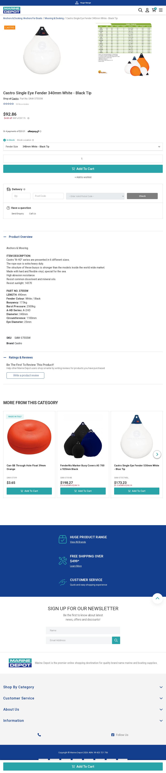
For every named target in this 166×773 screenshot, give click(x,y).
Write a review (22, 104)
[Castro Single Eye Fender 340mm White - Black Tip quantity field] (83, 159)
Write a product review (26, 375)
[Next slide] (157, 454)
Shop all (11, 98)
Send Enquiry (18, 213)
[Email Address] (83, 640)
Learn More (76, 566)
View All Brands (78, 542)
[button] (157, 598)
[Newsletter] (116, 640)
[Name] (83, 630)
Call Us (32, 213)
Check (142, 196)
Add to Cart (83, 169)
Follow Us (119, 735)
